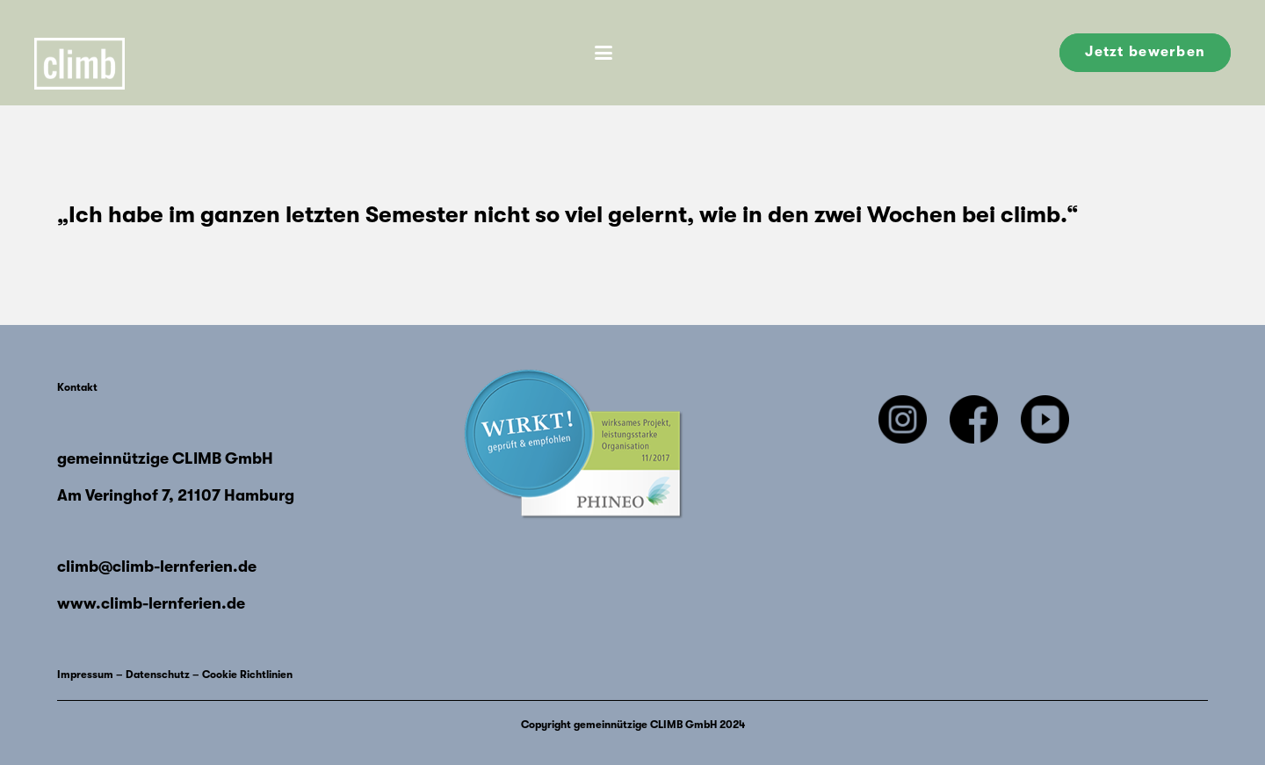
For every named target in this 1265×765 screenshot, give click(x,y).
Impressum (85, 674)
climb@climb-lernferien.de (157, 566)
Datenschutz (158, 674)
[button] (603, 52)
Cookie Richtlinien (247, 674)
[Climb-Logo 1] (91, 53)
